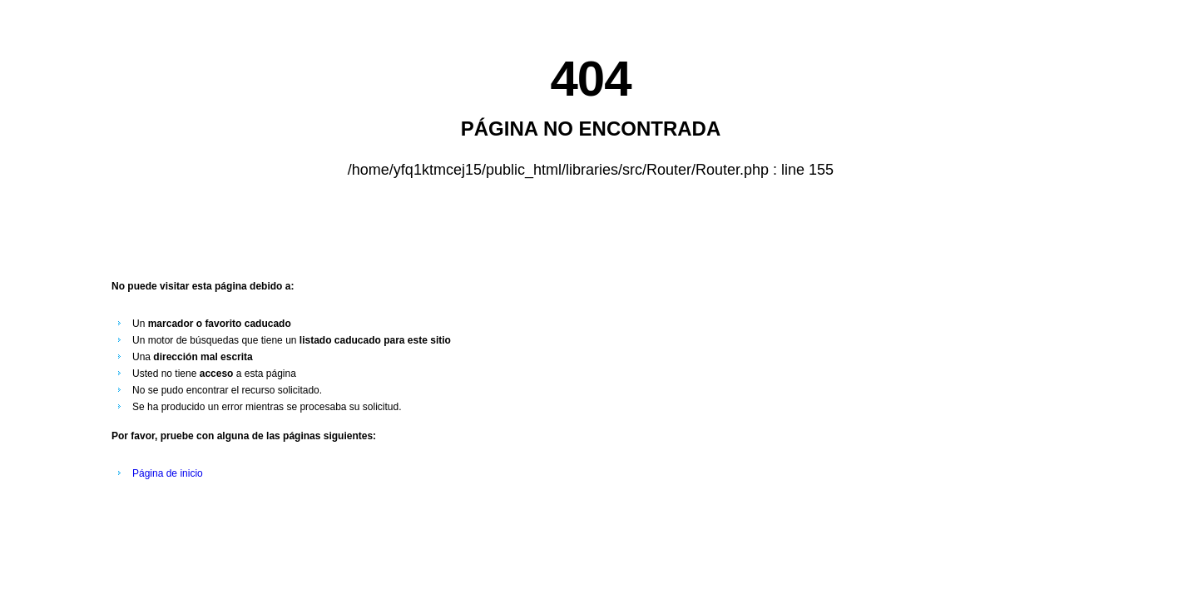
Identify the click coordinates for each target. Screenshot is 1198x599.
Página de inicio (167, 473)
